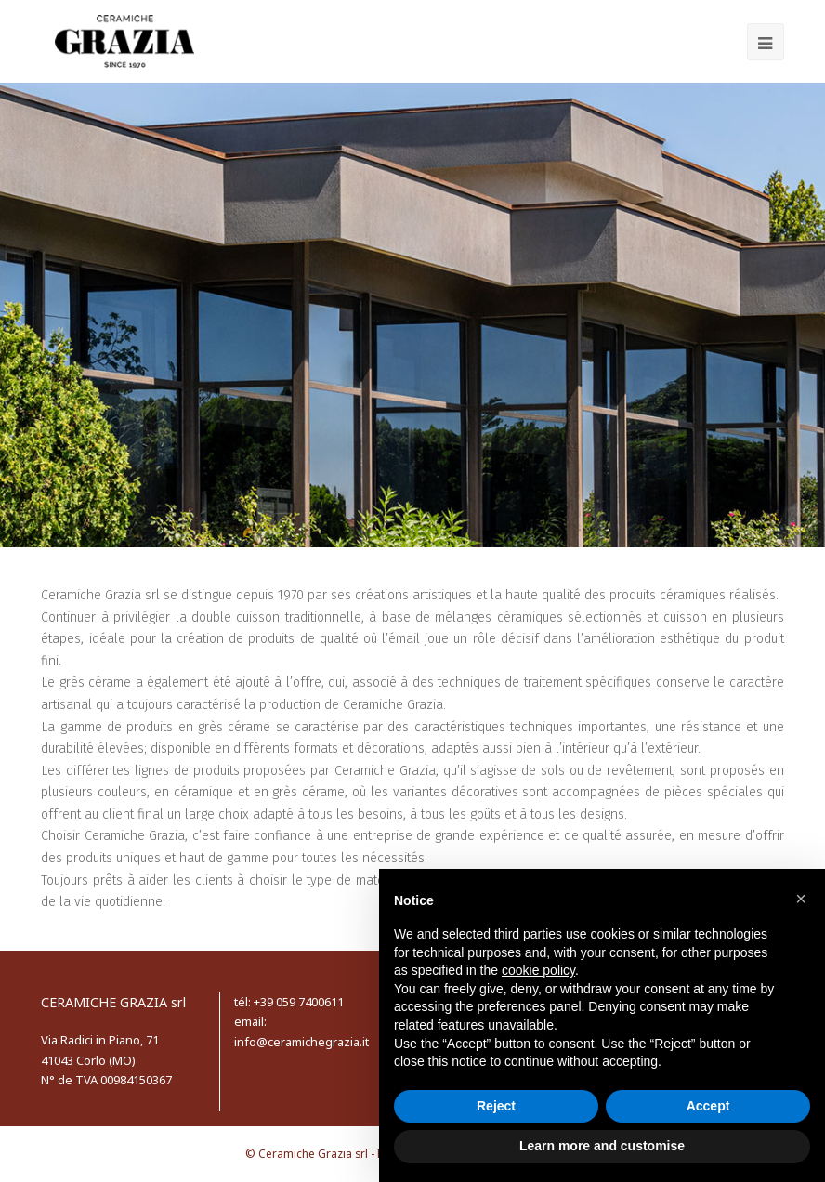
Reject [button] (496, 1105)
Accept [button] (708, 1105)
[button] (801, 898)
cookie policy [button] (538, 970)
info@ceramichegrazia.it (301, 1041)
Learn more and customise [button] (602, 1145)
